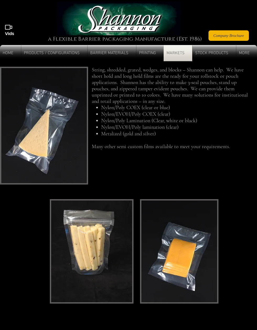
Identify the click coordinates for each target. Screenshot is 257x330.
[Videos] (9, 27)
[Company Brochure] (228, 35)
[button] (54, 53)
